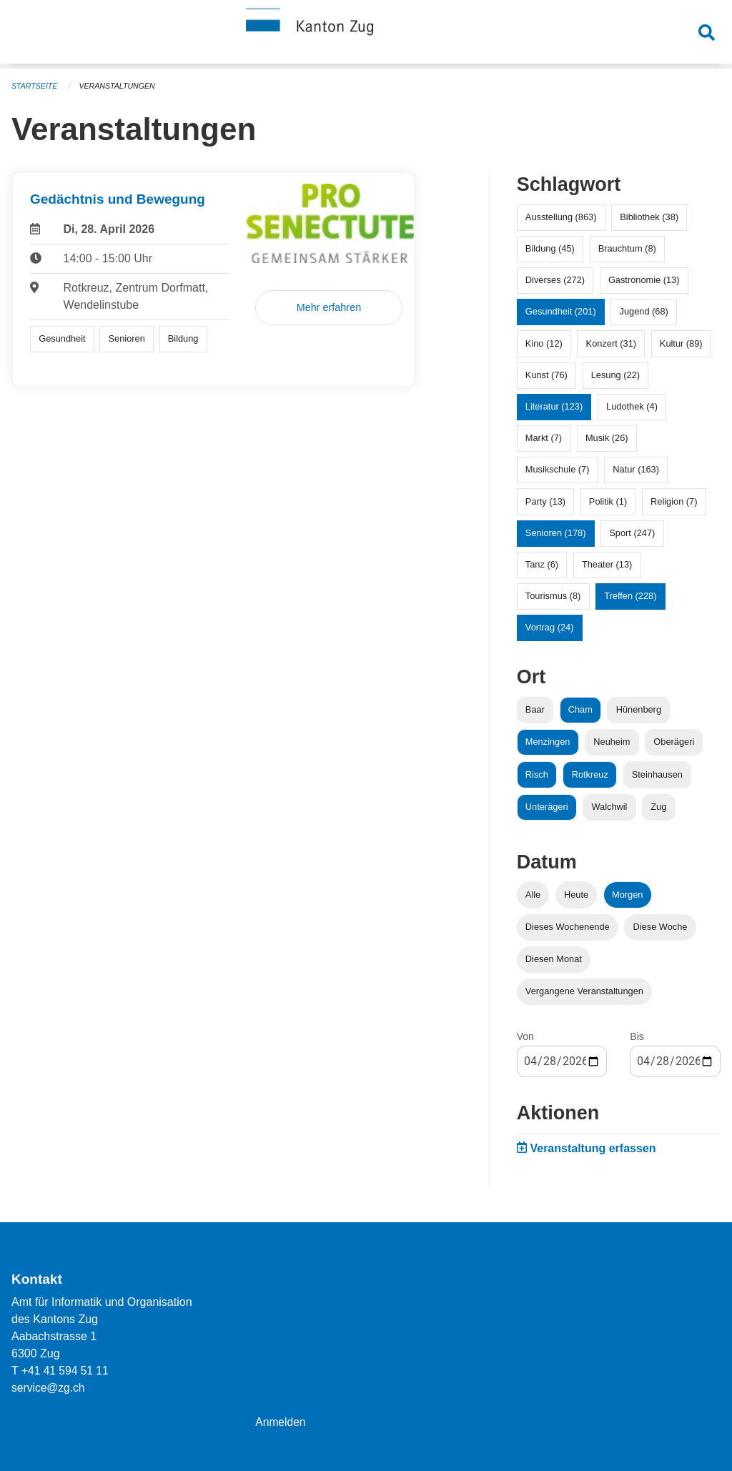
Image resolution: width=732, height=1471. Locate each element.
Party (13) (545, 501)
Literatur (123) (554, 406)
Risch (536, 774)
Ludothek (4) (632, 406)
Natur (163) (636, 469)
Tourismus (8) (553, 595)
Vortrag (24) (549, 627)
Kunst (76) (546, 375)
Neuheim (611, 741)
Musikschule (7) (557, 469)
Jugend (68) (644, 311)
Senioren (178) (555, 533)
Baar (535, 709)
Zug (658, 806)
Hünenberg (638, 709)
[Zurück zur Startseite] (366, 34)
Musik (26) (606, 437)
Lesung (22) (615, 375)
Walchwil (609, 806)
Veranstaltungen (120, 85)
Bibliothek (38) (649, 217)
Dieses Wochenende (567, 926)
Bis (636, 1036)
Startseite (35, 85)
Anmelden (281, 1422)
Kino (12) (544, 343)
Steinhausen (657, 774)
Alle (532, 894)
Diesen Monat (553, 959)
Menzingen (547, 741)
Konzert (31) (611, 343)
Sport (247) (632, 533)
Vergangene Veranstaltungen (584, 991)
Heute (576, 894)
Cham (580, 709)
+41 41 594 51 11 (66, 1370)
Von (525, 1036)
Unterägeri (546, 806)
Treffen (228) (630, 595)
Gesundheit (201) (560, 311)
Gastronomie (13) (644, 279)
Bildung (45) (550, 248)
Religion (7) (674, 501)
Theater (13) (607, 564)
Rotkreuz (590, 774)
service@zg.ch (48, 1388)
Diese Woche (660, 926)
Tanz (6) (541, 564)
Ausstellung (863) (561, 217)
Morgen (627, 894)
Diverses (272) (555, 279)
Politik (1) (608, 501)
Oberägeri (673, 741)
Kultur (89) (681, 343)
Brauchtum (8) (627, 248)
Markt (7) (543, 437)
